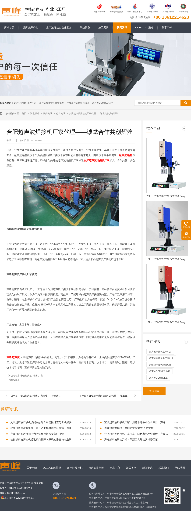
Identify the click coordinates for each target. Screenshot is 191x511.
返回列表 (154, 391)
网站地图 (180, 467)
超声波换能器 (96, 467)
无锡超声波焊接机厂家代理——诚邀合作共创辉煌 (110, 395)
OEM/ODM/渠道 (144, 27)
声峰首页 (9, 27)
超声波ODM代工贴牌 (102, 102)
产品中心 (115, 467)
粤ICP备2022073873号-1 (20, 488)
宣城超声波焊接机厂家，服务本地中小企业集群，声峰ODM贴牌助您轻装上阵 (136, 422)
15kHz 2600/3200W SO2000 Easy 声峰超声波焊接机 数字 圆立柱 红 (167, 322)
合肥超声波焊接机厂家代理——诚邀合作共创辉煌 (93, 113)
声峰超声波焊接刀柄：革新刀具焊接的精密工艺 (131, 439)
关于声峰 (167, 27)
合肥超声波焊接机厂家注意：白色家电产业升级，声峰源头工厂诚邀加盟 (136, 433)
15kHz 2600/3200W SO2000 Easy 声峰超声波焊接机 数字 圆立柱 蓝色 (167, 259)
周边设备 (85, 27)
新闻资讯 (122, 27)
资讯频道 (35, 113)
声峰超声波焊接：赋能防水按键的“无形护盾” (129, 428)
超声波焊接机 (30, 27)
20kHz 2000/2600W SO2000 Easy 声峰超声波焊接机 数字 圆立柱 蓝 (167, 196)
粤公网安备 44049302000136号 (17, 498)
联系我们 (164, 467)
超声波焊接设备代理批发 (51, 102)
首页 (24, 113)
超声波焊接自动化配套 (59, 27)
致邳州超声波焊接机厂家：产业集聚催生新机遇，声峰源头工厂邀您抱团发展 (42, 428)
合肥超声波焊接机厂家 (32, 375)
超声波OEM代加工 (158, 378)
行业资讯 (61, 113)
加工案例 (103, 27)
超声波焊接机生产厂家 (25, 102)
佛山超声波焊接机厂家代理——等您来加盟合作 (41, 395)
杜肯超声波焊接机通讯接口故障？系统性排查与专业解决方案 (42, 439)
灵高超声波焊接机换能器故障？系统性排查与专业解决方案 (42, 422)
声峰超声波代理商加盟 (78, 102)
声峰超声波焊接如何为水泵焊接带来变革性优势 (37, 433)
